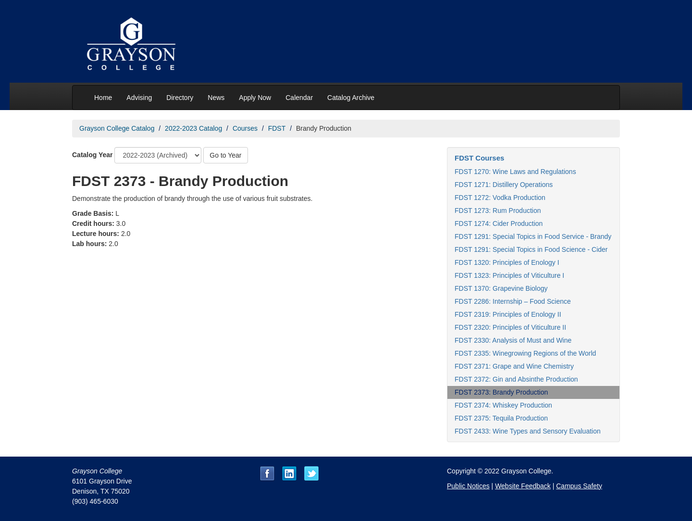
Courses (245, 128)
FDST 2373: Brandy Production (501, 392)
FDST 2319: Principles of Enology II (508, 314)
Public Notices (468, 486)
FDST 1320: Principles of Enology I (507, 262)
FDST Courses (479, 158)
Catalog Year (92, 155)
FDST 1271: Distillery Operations (504, 184)
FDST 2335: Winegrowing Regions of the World (525, 353)
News (216, 97)
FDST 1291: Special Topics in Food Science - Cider (531, 249)
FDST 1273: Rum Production (498, 210)
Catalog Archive (350, 97)
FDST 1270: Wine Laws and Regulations (515, 171)
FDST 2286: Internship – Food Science (513, 301)
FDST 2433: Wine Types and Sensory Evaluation (528, 431)
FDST (277, 128)
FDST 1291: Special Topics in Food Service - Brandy (533, 236)
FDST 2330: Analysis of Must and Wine (513, 340)
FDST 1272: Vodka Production (500, 197)
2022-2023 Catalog (193, 128)
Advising (139, 97)
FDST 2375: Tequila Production (501, 418)
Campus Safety (579, 486)
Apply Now (255, 97)
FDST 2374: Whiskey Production (503, 405)
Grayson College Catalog (116, 128)
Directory (179, 97)
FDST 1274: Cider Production (499, 223)
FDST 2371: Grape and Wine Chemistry (514, 366)
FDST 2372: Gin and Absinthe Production (516, 379)
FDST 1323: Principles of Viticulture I (509, 275)
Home (103, 97)
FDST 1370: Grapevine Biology (501, 288)
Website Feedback (523, 486)
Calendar (299, 97)
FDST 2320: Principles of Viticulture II (510, 327)
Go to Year (225, 155)
